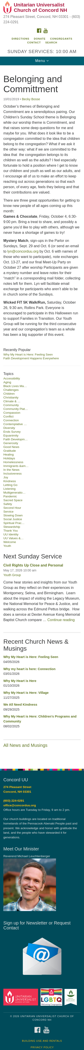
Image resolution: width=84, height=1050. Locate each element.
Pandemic (10, 496)
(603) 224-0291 (13, 800)
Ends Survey (12, 431)
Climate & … (11, 401)
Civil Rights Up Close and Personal (33, 565)
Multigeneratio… (14, 492)
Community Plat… (15, 409)
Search (51, 42)
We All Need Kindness (20, 704)
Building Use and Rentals (42, 1040)
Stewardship (11, 526)
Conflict (8, 416)
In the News (11, 469)
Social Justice (12, 519)
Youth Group (12, 575)
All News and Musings (25, 745)
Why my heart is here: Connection (29, 669)
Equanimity (10, 435)
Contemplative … (15, 424)
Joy (5, 477)
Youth (7, 545)
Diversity (9, 428)
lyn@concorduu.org (23, 251)
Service (8, 511)
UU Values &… (13, 538)
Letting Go (10, 485)
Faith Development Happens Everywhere (31, 358)
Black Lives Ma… (15, 386)
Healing (8, 454)
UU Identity (10, 534)
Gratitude (9, 450)
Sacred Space (12, 500)
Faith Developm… (15, 439)
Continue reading (61, 620)
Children (9, 393)
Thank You (10, 530)
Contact (34, 42)
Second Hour (12, 507)
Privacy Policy (42, 1047)
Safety (7, 504)
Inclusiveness (12, 473)
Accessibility (11, 378)
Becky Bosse (31, 99)
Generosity (10, 443)
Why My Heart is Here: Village (26, 692)
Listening (9, 488)
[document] (42, 414)
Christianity (10, 397)
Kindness (9, 481)
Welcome (9, 542)
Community (11, 405)
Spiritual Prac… (13, 523)
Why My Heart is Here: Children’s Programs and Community (40, 719)
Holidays (9, 458)
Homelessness (13, 462)
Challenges (11, 390)
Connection (11, 420)
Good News (11, 447)
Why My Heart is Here (19, 681)
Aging (7, 382)
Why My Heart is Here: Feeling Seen (28, 354)
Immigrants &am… (16, 466)
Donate (39, 38)
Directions (20, 38)
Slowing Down (13, 515)
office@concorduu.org (19, 805)
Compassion (11, 412)
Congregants (61, 38)
